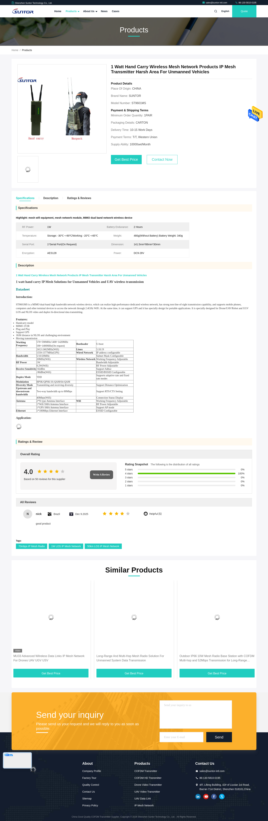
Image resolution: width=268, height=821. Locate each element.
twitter (222, 796)
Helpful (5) (155, 513)
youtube (206, 796)
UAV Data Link (142, 798)
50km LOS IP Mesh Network (103, 546)
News (104, 11)
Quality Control (90, 784)
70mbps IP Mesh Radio (31, 546)
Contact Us (88, 791)
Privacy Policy (90, 805)
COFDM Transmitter (145, 771)
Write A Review (101, 474)
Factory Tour (89, 777)
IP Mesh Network (144, 805)
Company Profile (91, 771)
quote (244, 11)
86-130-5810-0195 (245, 2)
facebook (214, 796)
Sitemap (87, 798)
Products (72, 11)
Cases (115, 11)
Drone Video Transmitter (148, 784)
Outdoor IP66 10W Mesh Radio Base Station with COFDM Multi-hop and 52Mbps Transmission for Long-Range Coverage (217, 658)
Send (219, 737)
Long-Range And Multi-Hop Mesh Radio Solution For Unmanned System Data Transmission (130, 658)
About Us (89, 11)
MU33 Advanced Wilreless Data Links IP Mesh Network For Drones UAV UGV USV (49, 658)
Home (57, 11)
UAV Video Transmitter (147, 791)
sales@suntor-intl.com (215, 2)
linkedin (198, 796)
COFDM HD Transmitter (147, 777)
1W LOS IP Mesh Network (66, 546)
